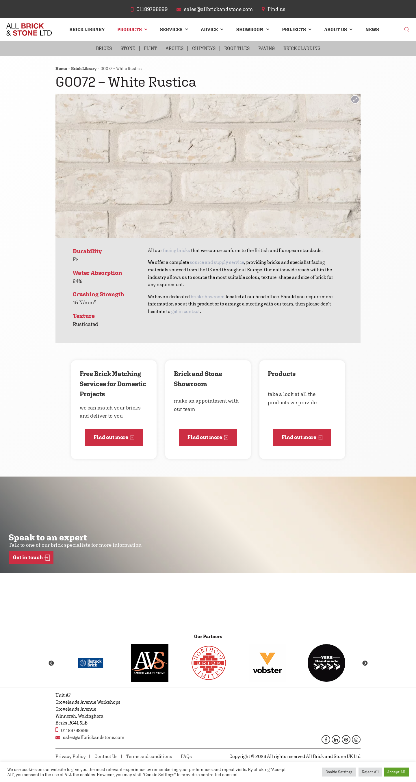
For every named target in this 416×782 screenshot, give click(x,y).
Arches (174, 48)
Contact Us (106, 756)
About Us (335, 29)
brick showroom (208, 296)
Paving (266, 48)
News (372, 29)
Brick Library (87, 29)
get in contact (185, 311)
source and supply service (217, 262)
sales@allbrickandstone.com (90, 737)
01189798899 (71, 730)
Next (365, 663)
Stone (127, 48)
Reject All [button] (370, 772)
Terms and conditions (149, 756)
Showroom (250, 29)
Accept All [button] (396, 772)
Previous (51, 663)
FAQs (186, 756)
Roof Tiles (237, 48)
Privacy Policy (70, 756)
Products (129, 29)
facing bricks (176, 250)
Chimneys (204, 48)
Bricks (104, 48)
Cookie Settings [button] (339, 772)
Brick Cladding (301, 48)
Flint (150, 48)
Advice (209, 29)
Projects (294, 29)
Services (171, 29)
